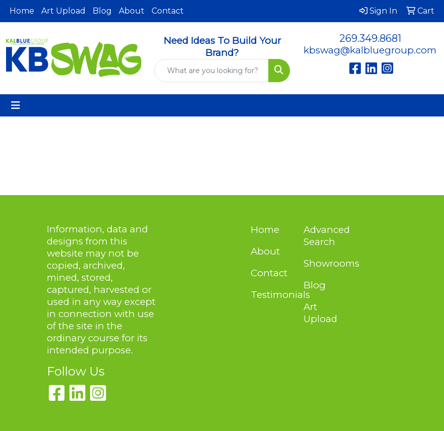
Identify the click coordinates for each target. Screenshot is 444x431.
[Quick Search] (211, 70)
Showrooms (324, 263)
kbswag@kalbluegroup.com (370, 50)
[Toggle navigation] (15, 105)
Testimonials (271, 294)
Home (22, 11)
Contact (168, 11)
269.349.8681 (370, 38)
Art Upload (63, 11)
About (131, 11)
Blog (102, 11)
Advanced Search (324, 236)
